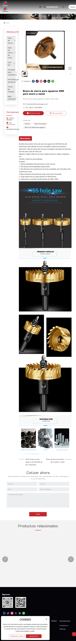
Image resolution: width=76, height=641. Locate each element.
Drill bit (27, 124)
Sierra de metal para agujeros (35, 127)
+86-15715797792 (10, 123)
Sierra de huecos (40, 124)
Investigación (52, 7)
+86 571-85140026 (10, 119)
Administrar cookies (17, 636)
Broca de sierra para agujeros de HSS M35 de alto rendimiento (33, 462)
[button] (5, 559)
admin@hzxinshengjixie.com (39, 104)
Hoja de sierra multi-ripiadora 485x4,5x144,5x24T (32, 554)
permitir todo (34, 636)
